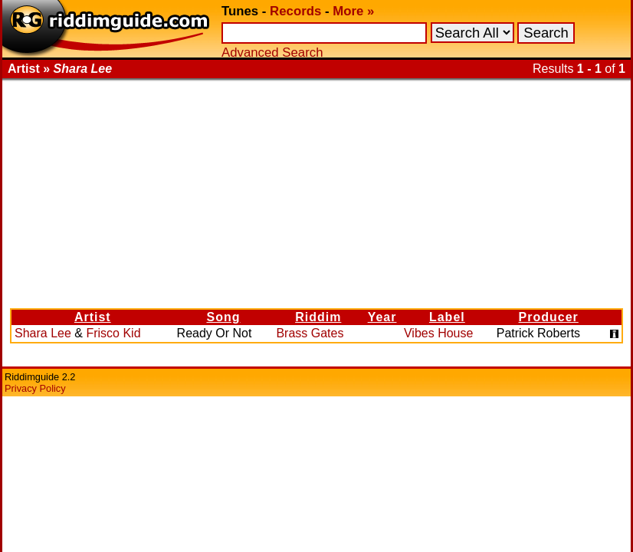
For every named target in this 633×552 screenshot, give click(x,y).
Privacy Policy (35, 388)
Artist (92, 317)
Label (447, 317)
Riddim (318, 317)
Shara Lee (43, 333)
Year (382, 317)
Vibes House (438, 333)
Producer (549, 317)
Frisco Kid (113, 333)
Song (223, 317)
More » (353, 11)
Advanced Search (272, 52)
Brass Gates (309, 333)
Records (295, 11)
